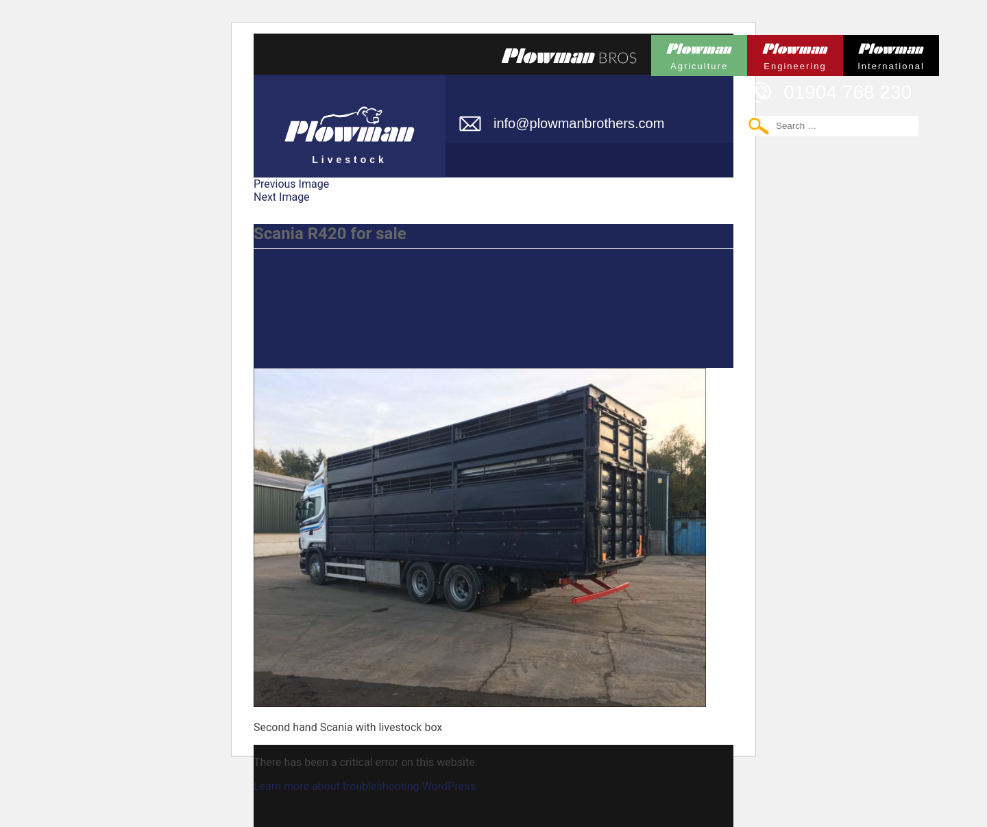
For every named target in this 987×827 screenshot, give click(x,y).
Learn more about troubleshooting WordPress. (366, 786)
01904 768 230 (847, 92)
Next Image (282, 196)
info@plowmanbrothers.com (579, 123)
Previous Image (291, 183)
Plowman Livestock (350, 120)
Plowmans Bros (568, 55)
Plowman (699, 53)
